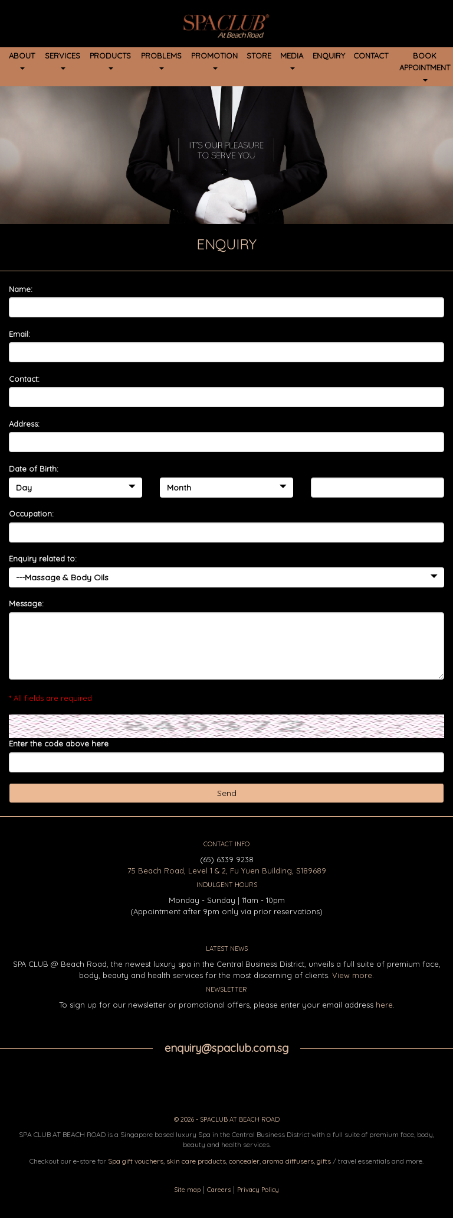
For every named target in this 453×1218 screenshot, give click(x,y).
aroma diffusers (288, 1161)
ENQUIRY (329, 55)
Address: (24, 423)
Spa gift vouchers (135, 1161)
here (384, 1004)
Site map (187, 1189)
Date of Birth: (33, 468)
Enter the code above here (59, 743)
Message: (26, 603)
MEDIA (291, 60)
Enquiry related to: (43, 558)
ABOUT (22, 60)
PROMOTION (214, 60)
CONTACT (370, 55)
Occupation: (31, 513)
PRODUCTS (110, 60)
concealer (244, 1161)
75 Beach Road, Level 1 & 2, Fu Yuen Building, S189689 (226, 870)
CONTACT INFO (226, 844)
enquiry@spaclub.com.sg (226, 1048)
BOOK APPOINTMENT (424, 66)
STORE (259, 55)
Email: (19, 334)
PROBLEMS (161, 60)
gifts (324, 1161)
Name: (20, 289)
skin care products (196, 1161)
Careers (219, 1189)
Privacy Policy (258, 1189)
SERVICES (62, 60)
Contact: (24, 379)
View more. (353, 975)
